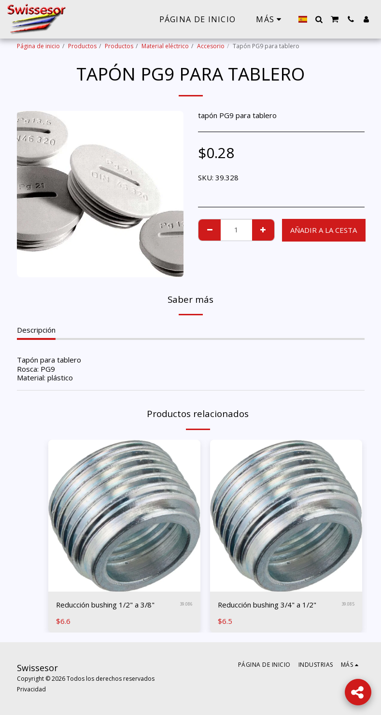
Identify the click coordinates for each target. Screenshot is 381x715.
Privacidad (31, 689)
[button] (318, 19)
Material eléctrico (165, 46)
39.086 (186, 604)
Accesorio (211, 46)
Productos (82, 46)
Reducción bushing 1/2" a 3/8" (106, 604)
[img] (124, 516)
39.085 (347, 604)
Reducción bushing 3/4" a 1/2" (268, 604)
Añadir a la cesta (323, 230)
